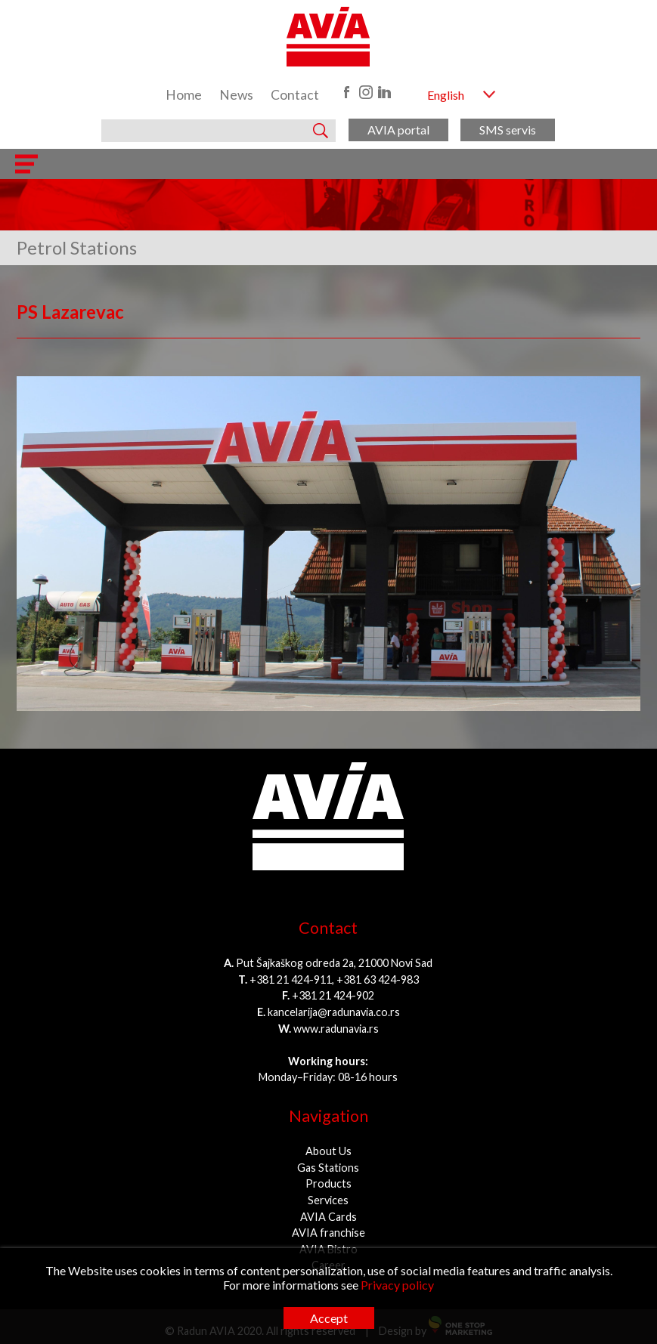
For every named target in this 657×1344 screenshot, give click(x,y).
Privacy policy (397, 1285)
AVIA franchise (328, 1232)
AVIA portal (398, 129)
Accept (329, 1318)
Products (328, 1183)
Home (184, 95)
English (445, 95)
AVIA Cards (328, 1216)
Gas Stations (328, 1167)
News (236, 95)
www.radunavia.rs (336, 1028)
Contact (295, 95)
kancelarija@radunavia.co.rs (334, 1012)
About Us (328, 1151)
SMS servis (507, 129)
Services (328, 1200)
